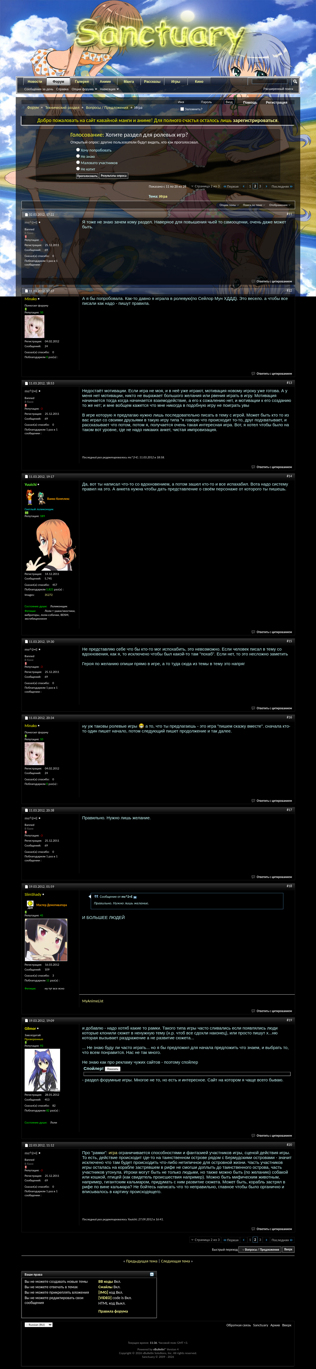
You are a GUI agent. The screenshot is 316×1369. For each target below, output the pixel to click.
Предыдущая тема (141, 1261)
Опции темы (228, 205)
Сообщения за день (38, 89)
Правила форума (113, 1311)
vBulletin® (159, 1349)
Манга (129, 82)
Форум (58, 82)
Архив (275, 1325)
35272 (49, 595)
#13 (289, 383)
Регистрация (276, 103)
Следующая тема (175, 1261)
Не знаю (85, 156)
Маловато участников (97, 162)
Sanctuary (260, 1325)
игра (114, 1152)
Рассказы (152, 82)
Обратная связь (238, 1325)
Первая (230, 186)
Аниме (105, 82)
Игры (175, 82)
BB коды (105, 1281)
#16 (289, 717)
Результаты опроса (114, 176)
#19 (289, 1020)
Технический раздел (62, 107)
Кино (199, 82)
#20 (289, 1145)
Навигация (107, 89)
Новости (35, 82)
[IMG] (103, 1292)
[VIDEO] (105, 1297)
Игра (163, 196)
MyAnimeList (92, 1001)
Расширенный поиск (278, 89)
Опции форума (82, 89)
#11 (289, 214)
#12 (289, 290)
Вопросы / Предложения (107, 107)
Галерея (82, 82)
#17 (289, 810)
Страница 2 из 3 (207, 186)
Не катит (85, 169)
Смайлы (105, 1286)
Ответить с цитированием (272, 281)
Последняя (282, 186)
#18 (289, 886)
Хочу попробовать (94, 150)
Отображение (278, 205)
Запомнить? (191, 109)
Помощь (250, 103)
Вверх (288, 1250)
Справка (62, 89)
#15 (289, 641)
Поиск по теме (252, 205)
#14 (289, 476)
